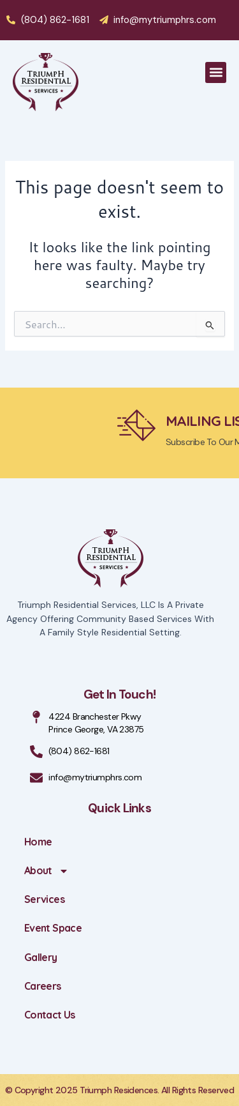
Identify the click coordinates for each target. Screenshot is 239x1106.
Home (38, 841)
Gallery (40, 957)
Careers (42, 986)
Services (44, 899)
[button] (215, 72)
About (46, 871)
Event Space (53, 927)
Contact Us (49, 1014)
